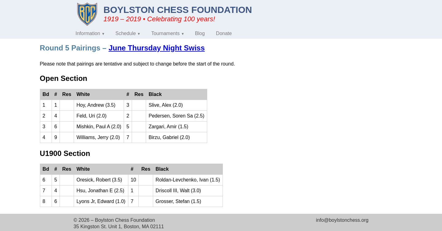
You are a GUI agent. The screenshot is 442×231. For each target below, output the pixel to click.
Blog (200, 33)
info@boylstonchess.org (342, 220)
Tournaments (165, 33)
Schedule (125, 33)
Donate (224, 33)
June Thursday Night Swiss (157, 48)
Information (88, 33)
